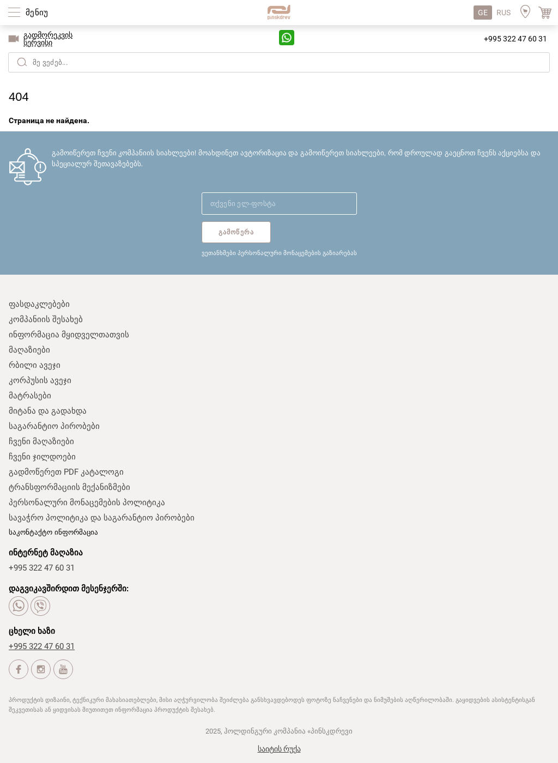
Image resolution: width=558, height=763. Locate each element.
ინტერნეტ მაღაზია (46, 553)
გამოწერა (236, 232)
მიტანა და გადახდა (48, 411)
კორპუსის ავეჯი (40, 380)
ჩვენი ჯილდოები (42, 457)
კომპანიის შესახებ (46, 319)
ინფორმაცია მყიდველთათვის (69, 335)
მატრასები (30, 396)
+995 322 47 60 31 (515, 39)
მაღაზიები (29, 350)
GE (483, 12)
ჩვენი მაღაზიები (41, 441)
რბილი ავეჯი (34, 365)
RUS (503, 12)
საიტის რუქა (279, 748)
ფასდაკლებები (39, 304)
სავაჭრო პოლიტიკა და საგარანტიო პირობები (102, 518)
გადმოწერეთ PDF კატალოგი (66, 472)
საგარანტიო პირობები (54, 426)
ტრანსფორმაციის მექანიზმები (69, 487)
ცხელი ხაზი (32, 631)
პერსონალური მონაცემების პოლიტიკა (87, 502)
